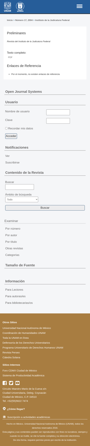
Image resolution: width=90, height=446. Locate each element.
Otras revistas (14, 248)
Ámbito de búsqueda (21, 197)
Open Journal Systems (23, 91)
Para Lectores (14, 289)
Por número (12, 228)
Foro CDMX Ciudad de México (20, 370)
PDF (10, 57)
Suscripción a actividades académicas (26, 417)
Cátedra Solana (11, 357)
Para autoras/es (15, 296)
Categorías (12, 255)
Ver (7, 156)
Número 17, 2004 (24, 20)
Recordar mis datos (20, 128)
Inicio (10, 20)
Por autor (11, 235)
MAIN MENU (79, 6)
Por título (11, 241)
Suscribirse (12, 162)
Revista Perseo (11, 352)
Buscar (19, 185)
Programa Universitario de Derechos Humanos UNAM (33, 347)
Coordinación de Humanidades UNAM (24, 332)
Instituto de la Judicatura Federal (52, 20)
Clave (8, 120)
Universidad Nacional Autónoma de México (27, 328)
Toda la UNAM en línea (16, 337)
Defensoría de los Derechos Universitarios (26, 342)
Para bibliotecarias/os (19, 302)
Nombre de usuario (17, 111)
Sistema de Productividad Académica (23, 375)
